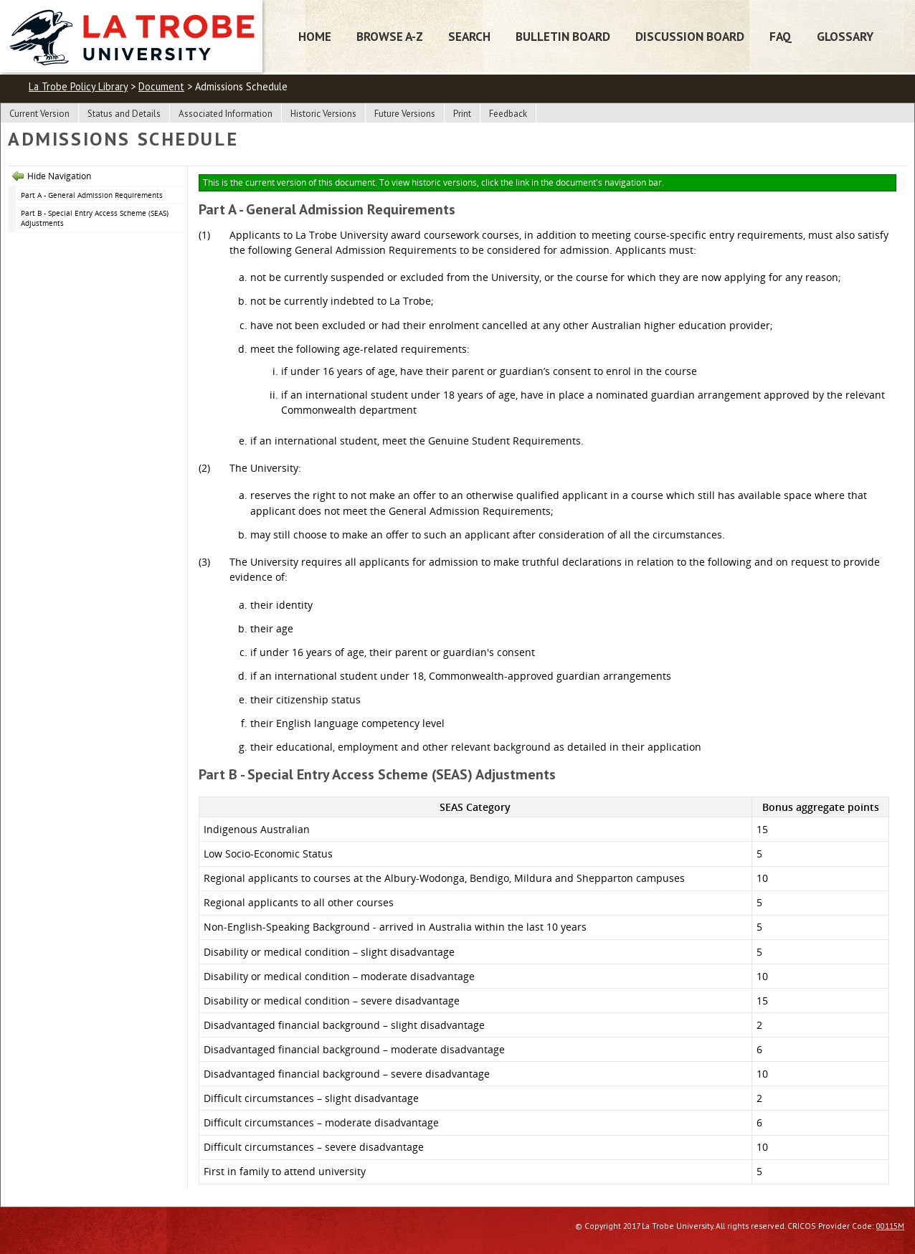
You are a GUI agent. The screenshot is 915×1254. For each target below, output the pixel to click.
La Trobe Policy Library (78, 86)
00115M (890, 1225)
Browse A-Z (389, 36)
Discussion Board (689, 36)
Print (462, 114)
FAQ (780, 36)
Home (314, 36)
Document (161, 86)
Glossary (845, 36)
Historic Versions (323, 114)
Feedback (508, 114)
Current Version (39, 114)
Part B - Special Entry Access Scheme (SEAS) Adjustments (95, 218)
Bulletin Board (563, 36)
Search (469, 36)
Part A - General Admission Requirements (92, 195)
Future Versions (404, 114)
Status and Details (124, 114)
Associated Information (225, 114)
